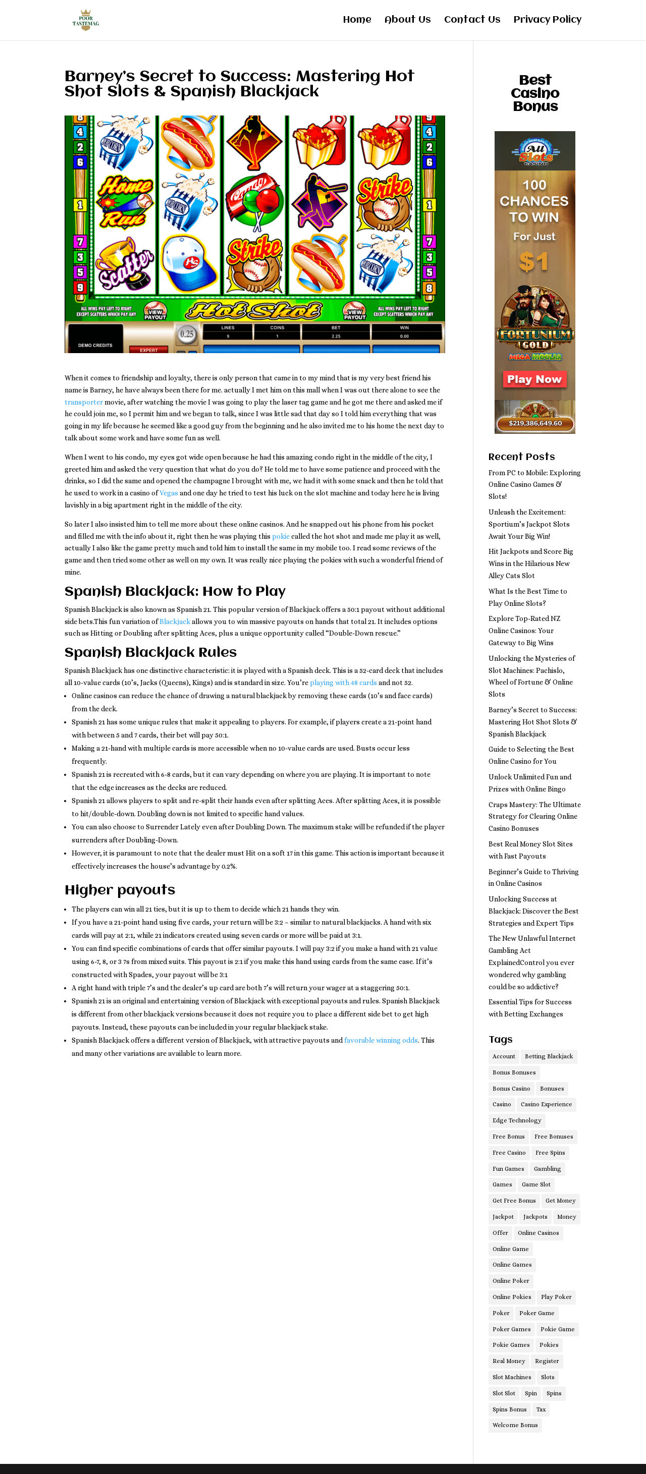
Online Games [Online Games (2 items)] (512, 1264)
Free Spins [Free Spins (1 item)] (550, 1152)
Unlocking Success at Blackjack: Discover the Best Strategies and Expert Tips (534, 911)
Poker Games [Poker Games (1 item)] (512, 1329)
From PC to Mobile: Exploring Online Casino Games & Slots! (535, 485)
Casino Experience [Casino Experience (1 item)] (546, 1104)
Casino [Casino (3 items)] (502, 1104)
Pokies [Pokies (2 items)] (549, 1344)
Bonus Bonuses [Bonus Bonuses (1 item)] (514, 1072)
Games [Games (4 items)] (502, 1184)
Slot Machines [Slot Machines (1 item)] (512, 1377)
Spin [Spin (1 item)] (531, 1393)
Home (357, 21)
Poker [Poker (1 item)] (501, 1313)
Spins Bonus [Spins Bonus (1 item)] (510, 1409)
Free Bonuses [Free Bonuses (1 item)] (553, 1136)
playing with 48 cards (343, 682)
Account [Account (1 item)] (504, 1056)
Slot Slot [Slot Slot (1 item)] (504, 1393)
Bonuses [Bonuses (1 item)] (552, 1088)
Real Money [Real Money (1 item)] (509, 1361)
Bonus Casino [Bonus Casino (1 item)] (511, 1088)
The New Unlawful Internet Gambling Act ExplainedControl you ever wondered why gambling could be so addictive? (532, 962)
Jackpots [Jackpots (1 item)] (535, 1216)
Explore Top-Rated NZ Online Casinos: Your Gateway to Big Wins (525, 630)
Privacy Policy (547, 21)
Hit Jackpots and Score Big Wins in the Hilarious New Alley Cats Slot (531, 563)
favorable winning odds (381, 1040)
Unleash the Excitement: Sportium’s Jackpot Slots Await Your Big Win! (529, 524)
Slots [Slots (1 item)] (548, 1377)
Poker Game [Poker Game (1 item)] (537, 1313)
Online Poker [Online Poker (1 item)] (511, 1280)
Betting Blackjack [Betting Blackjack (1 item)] (549, 1056)
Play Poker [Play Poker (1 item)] (556, 1296)
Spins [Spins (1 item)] (554, 1393)
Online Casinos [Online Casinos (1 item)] (538, 1232)
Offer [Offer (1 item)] (500, 1232)
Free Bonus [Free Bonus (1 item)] (509, 1136)
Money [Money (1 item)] (566, 1216)
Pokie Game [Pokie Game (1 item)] (558, 1329)
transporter (84, 402)
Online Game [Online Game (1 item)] (511, 1249)
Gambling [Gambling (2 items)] (547, 1168)
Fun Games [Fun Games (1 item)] (508, 1168)
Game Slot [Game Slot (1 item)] (536, 1184)
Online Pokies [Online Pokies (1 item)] (512, 1296)
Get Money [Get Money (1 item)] (561, 1200)
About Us (408, 21)
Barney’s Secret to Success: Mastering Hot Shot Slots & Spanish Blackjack (533, 722)
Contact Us (472, 21)
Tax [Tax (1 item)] (541, 1409)
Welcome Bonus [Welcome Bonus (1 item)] (515, 1425)
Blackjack (174, 621)
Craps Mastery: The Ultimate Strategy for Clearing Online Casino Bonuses (535, 817)
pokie (281, 536)
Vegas (168, 493)
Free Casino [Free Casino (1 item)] (509, 1152)
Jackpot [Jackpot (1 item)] (503, 1216)
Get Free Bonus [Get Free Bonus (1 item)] (514, 1200)
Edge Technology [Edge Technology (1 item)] (517, 1120)
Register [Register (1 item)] (547, 1361)
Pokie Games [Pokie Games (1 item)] (511, 1344)
